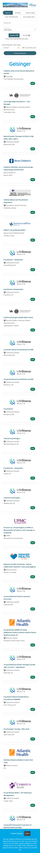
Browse (18, 13)
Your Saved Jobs (29, 17)
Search (7, 13)
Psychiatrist (8, 409)
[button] (26, 35)
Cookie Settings (17, 833)
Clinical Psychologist (12, 438)
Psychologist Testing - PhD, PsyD (16, 729)
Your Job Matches (11, 17)
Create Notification (29, 48)
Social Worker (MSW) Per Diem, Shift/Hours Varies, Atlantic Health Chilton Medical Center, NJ (20, 632)
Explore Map (30, 13)
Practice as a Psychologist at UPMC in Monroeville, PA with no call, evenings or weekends (19, 530)
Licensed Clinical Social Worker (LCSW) (18, 349)
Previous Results (20, 53)
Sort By (5, 48)
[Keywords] (20, 23)
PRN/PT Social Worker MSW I (14, 230)
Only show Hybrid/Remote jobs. (16, 39)
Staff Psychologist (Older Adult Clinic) (18, 317)
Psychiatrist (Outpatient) (13, 289)
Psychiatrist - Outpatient (13, 260)
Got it (27, 833)
